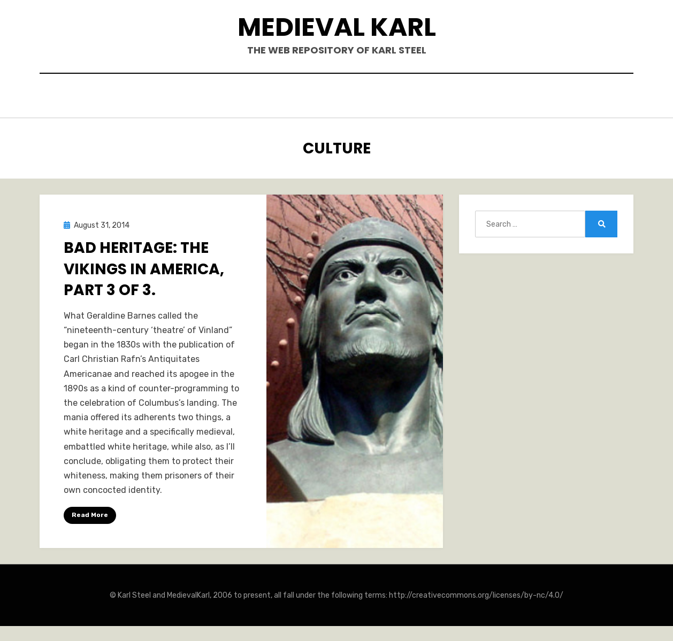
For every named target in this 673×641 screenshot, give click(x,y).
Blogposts (392, 97)
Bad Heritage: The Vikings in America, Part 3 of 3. (144, 266)
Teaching (458, 97)
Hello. (207, 97)
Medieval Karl (337, 27)
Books (254, 97)
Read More (90, 512)
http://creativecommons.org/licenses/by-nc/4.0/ (476, 592)
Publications (318, 97)
